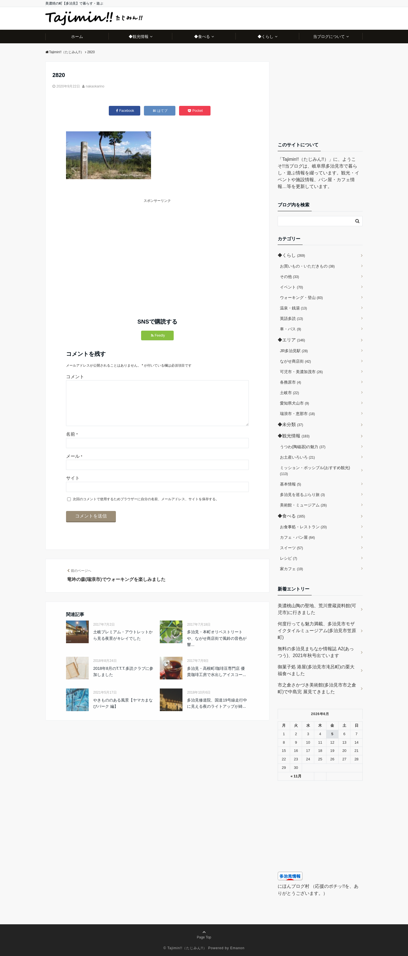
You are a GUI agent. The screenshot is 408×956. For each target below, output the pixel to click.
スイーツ (291, 548)
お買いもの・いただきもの (307, 266)
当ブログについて (329, 36)
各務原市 (290, 382)
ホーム (77, 36)
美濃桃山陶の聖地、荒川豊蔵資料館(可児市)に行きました (317, 609)
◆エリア (291, 339)
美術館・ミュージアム (303, 505)
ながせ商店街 (295, 361)
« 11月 (295, 776)
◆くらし (265, 36)
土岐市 (289, 392)
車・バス (290, 329)
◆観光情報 (138, 36)
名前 (72, 443)
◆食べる (202, 36)
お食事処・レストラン (303, 527)
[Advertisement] (111, 243)
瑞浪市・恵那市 (297, 413)
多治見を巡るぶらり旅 (302, 494)
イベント (291, 287)
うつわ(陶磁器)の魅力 (303, 446)
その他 (289, 276)
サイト (73, 487)
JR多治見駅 (294, 350)
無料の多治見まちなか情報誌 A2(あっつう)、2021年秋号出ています (316, 652)
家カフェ (291, 568)
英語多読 (291, 318)
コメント (75, 376)
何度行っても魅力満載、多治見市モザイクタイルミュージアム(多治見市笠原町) (317, 630)
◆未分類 (290, 424)
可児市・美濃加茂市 (301, 371)
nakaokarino (95, 86)
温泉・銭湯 (293, 308)
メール (74, 465)
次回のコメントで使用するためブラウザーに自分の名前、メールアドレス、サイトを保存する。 (146, 508)
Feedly (158, 335)
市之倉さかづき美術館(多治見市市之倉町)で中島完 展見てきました (317, 688)
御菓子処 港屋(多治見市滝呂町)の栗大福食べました (316, 670)
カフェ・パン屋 (297, 537)
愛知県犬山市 (294, 403)
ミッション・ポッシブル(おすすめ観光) (315, 470)
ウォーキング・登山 (301, 297)
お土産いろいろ (297, 457)
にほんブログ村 (293, 886)
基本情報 (290, 484)
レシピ (288, 558)
